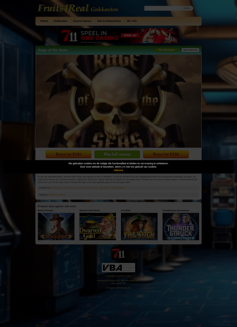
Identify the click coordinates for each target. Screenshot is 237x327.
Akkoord (118, 170)
